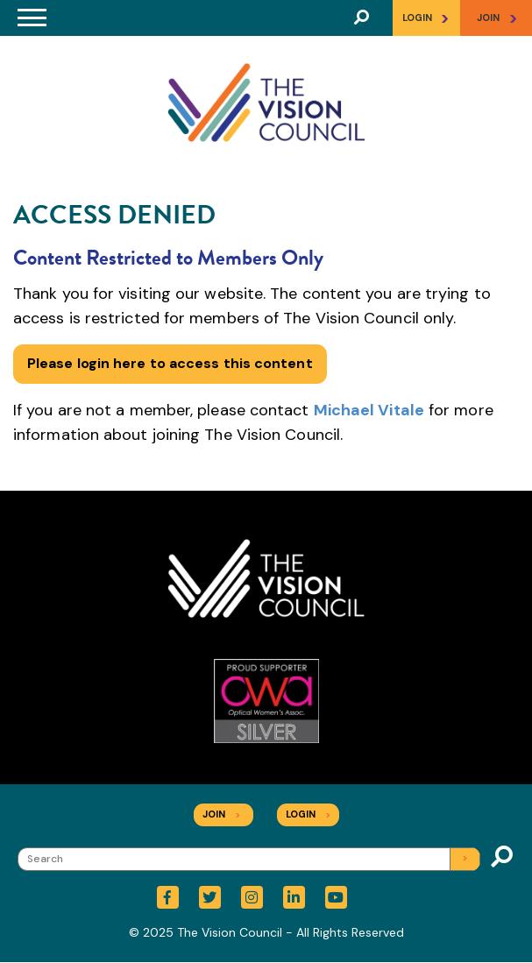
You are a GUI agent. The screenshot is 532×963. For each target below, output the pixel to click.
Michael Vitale (369, 410)
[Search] (249, 859)
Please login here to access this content (170, 363)
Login (426, 18)
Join (221, 814)
